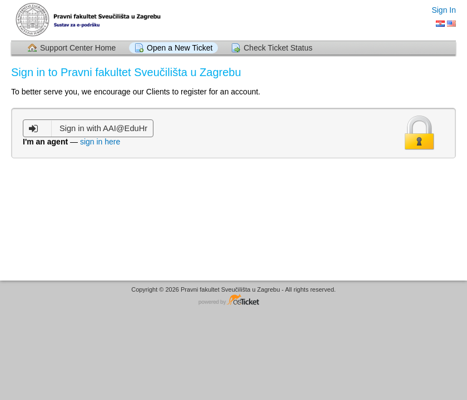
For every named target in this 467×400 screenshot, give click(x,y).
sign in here (100, 141)
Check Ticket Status (278, 47)
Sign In (443, 10)
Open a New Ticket (179, 47)
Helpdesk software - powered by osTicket (233, 300)
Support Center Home (78, 47)
